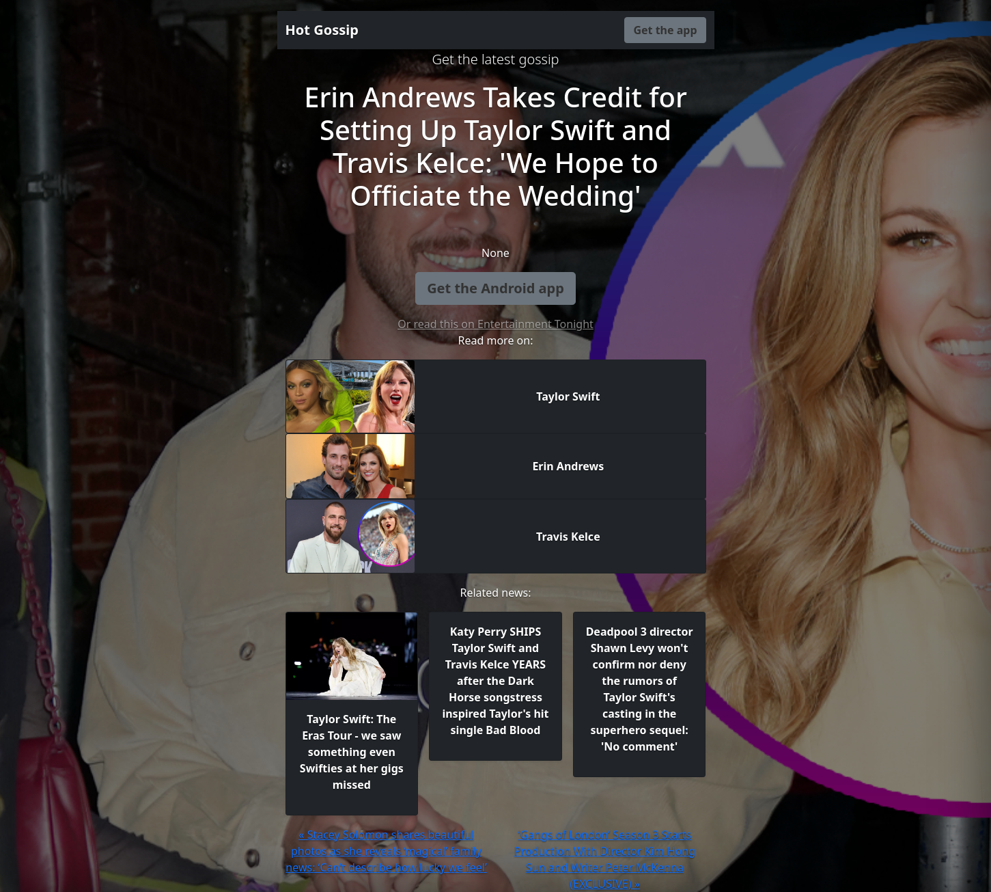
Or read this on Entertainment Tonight (495, 324)
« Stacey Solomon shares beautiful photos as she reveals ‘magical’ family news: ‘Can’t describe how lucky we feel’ (385, 851)
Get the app (665, 30)
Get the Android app (495, 288)
